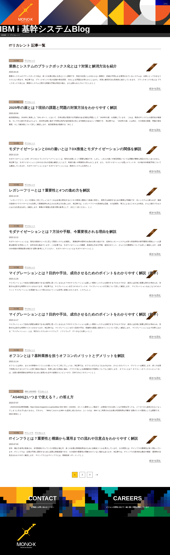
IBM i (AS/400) (30, 391)
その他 (16, 60)
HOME (3, 35)
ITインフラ (29, 433)
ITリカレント (30, 60)
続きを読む (155, 88)
